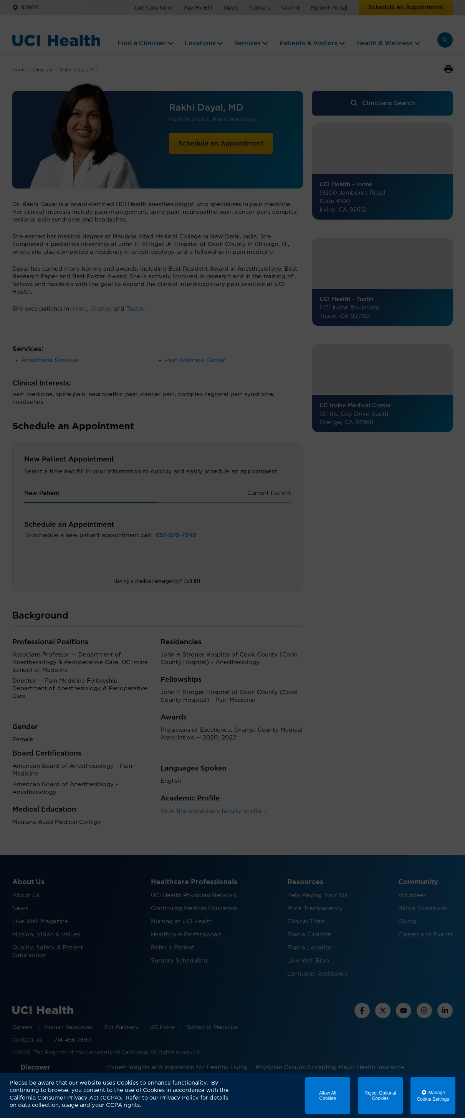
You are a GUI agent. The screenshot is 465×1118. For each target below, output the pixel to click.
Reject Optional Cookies (380, 1095)
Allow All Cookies (327, 1095)
